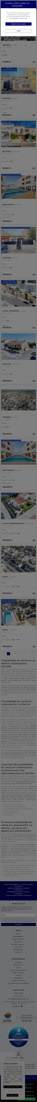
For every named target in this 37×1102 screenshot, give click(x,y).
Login (18, 31)
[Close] (34, 3)
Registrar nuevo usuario (18, 24)
